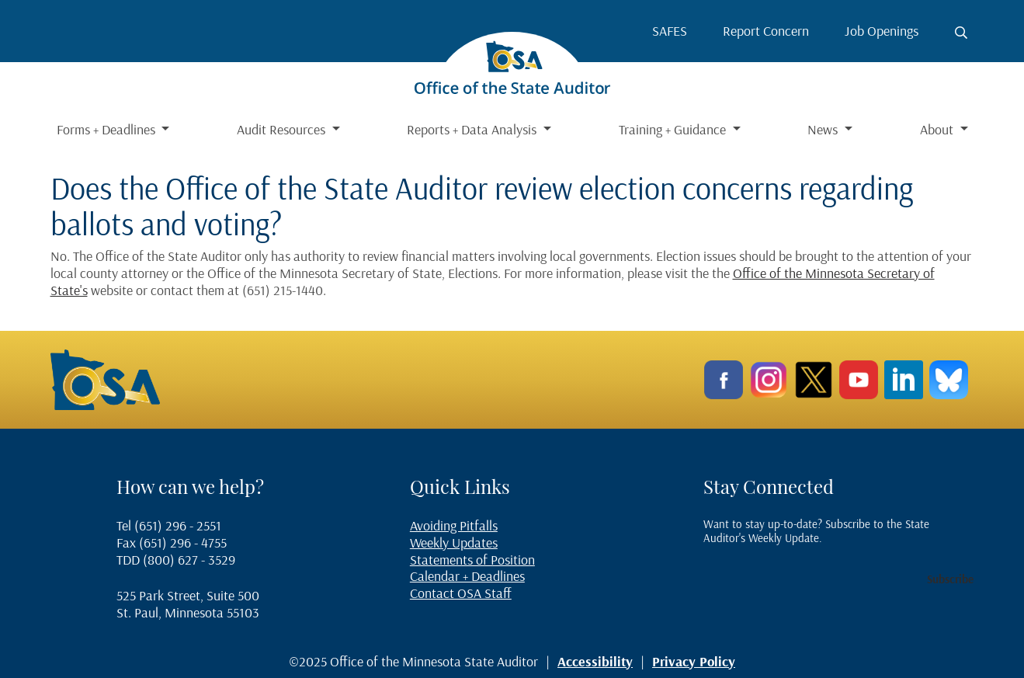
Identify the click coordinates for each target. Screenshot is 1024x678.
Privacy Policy (693, 661)
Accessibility (595, 661)
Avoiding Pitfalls (454, 525)
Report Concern (766, 31)
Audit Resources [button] (282, 129)
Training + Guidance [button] (674, 129)
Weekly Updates (454, 542)
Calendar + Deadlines (467, 576)
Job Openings (881, 31)
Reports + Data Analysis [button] (473, 129)
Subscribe (950, 579)
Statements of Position (472, 559)
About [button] (938, 129)
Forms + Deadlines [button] (107, 129)
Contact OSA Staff (461, 593)
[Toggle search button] (961, 32)
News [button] (824, 129)
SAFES (669, 31)
